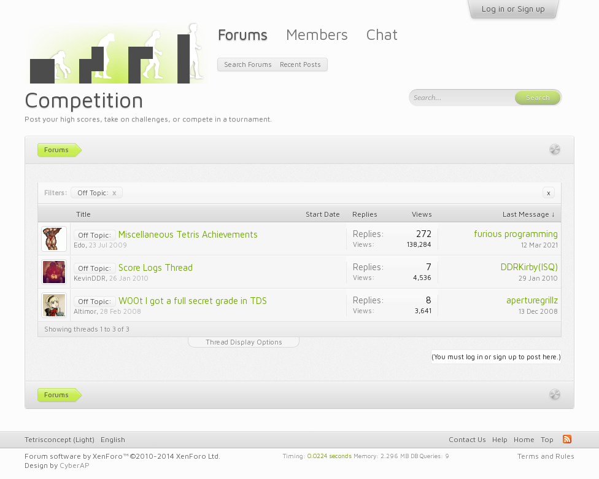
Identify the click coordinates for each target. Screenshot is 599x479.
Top (547, 439)
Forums (243, 34)
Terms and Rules (545, 456)
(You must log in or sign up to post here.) (496, 356)
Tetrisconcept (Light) (60, 439)
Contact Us (467, 439)
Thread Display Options (244, 342)
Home (524, 439)
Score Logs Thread (155, 267)
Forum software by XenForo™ (122, 456)
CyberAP (75, 465)
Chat (382, 34)
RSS (567, 439)
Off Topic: (96, 193)
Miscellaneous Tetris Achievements (188, 234)
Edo (79, 245)
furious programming (516, 233)
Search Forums (248, 64)
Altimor (85, 311)
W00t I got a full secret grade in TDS (192, 300)
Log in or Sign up (513, 9)
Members (317, 34)
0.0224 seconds (329, 455)
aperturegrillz (532, 300)
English (113, 439)
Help (500, 439)
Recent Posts (300, 64)
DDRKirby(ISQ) (529, 267)
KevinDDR (90, 278)
